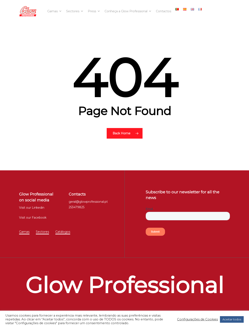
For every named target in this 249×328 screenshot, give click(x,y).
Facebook (39, 217)
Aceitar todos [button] (231, 319)
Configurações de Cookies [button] (197, 319)
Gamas (24, 232)
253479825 (76, 207)
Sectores (42, 232)
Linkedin (38, 207)
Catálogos (62, 232)
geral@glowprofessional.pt (88, 202)
